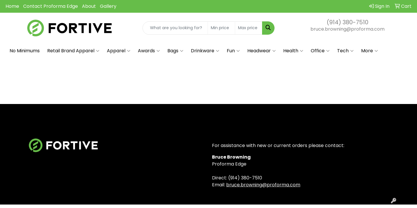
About (89, 6)
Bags (175, 50)
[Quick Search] (175, 28)
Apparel (118, 50)
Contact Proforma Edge (50, 6)
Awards (149, 50)
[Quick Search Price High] (248, 28)
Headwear (261, 50)
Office (320, 50)
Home (12, 6)
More (369, 50)
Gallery (108, 6)
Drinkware (205, 50)
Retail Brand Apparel (73, 50)
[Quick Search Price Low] (221, 28)
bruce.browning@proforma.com (347, 29)
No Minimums (25, 50)
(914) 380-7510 (347, 22)
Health (293, 50)
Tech (345, 50)
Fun (233, 50)
